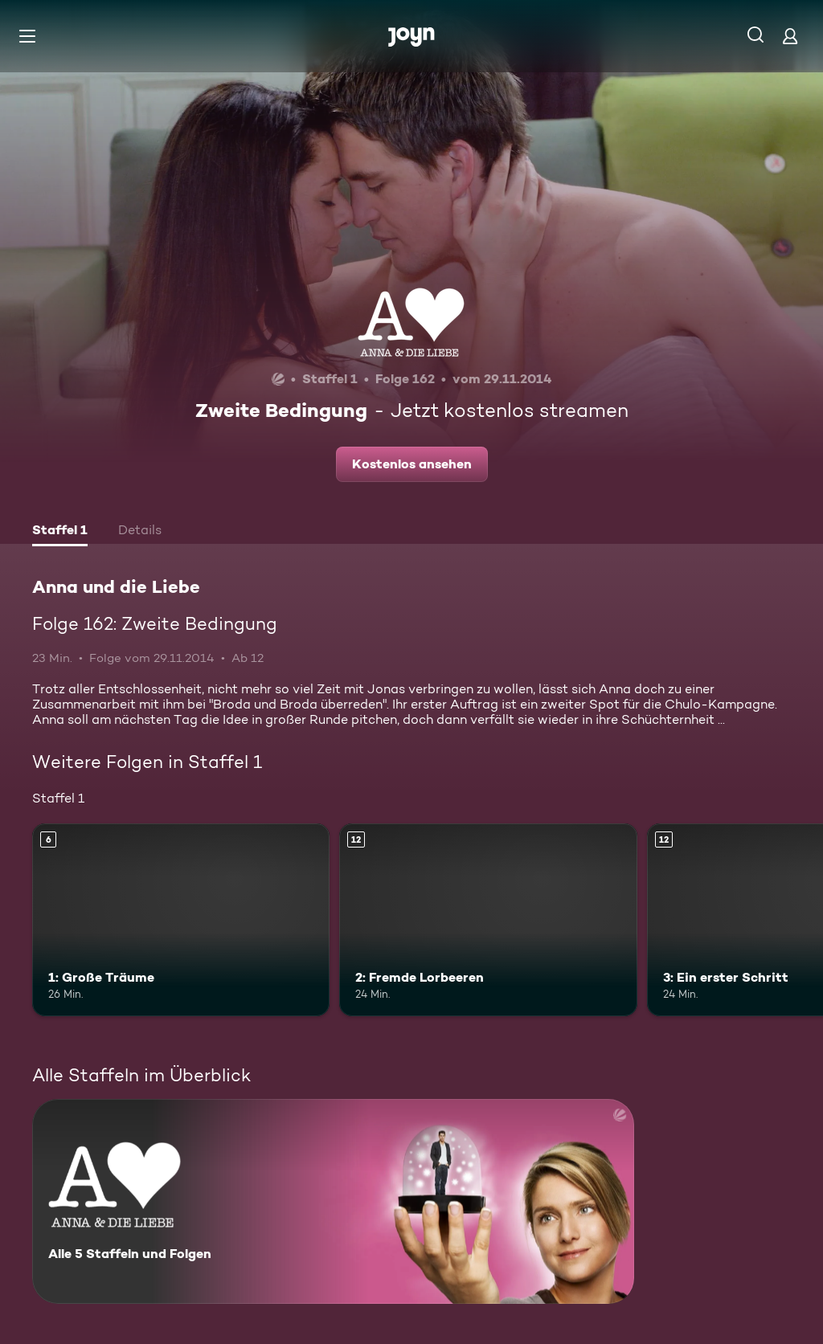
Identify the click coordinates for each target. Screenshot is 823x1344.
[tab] (60, 531)
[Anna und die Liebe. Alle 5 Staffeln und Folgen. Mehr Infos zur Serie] (333, 1201)
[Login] (790, 36)
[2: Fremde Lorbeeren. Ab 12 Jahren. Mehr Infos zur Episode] (488, 920)
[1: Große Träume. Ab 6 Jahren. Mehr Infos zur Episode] (181, 920)
